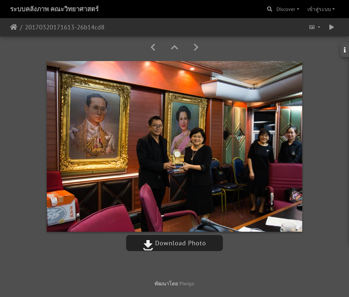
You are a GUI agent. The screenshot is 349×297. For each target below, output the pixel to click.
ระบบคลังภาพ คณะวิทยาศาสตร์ (54, 9)
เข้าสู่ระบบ (319, 9)
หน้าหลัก (13, 27)
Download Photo (174, 243)
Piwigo (186, 283)
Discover (285, 9)
